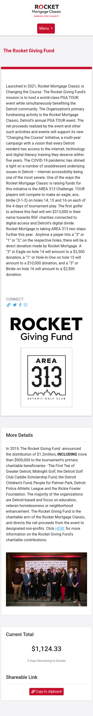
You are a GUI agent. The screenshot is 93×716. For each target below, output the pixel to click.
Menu (44, 28)
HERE (59, 528)
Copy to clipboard (46, 691)
